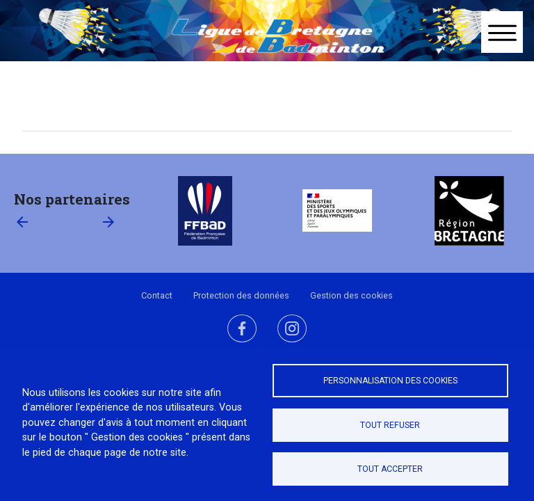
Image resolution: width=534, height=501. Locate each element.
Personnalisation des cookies (390, 380)
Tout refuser (390, 425)
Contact (156, 295)
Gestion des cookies (351, 295)
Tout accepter (390, 469)
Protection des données (241, 295)
